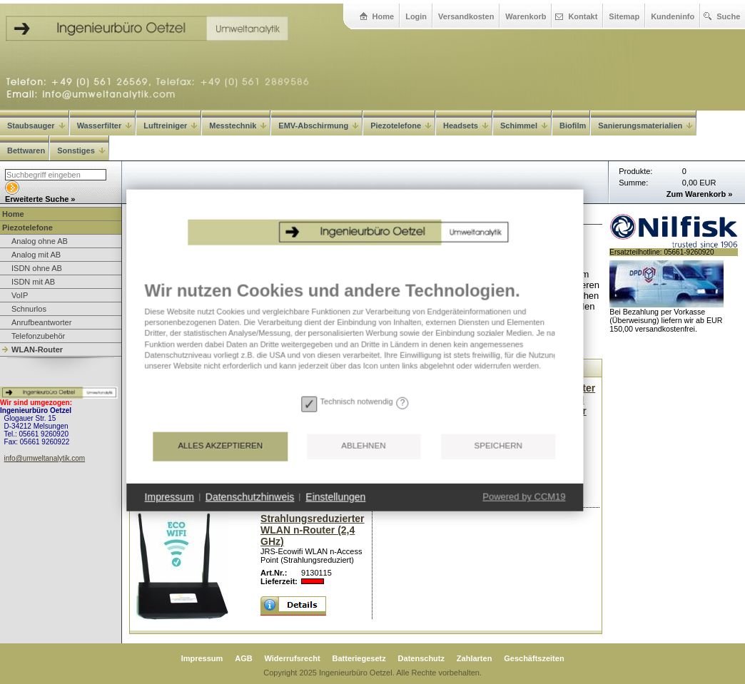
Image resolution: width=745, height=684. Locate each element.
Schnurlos (28, 309)
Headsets (465, 125)
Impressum (202, 658)
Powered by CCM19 (504, 529)
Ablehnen (344, 478)
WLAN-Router (37, 349)
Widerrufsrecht (292, 658)
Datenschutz (421, 658)
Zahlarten (474, 658)
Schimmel (523, 125)
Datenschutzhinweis (230, 529)
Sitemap (624, 16)
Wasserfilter (104, 125)
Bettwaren (26, 150)
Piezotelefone (400, 125)
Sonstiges (81, 150)
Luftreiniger (170, 125)
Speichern (478, 478)
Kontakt (582, 16)
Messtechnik (237, 125)
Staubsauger (36, 125)
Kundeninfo (672, 16)
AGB (243, 658)
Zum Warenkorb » (700, 194)
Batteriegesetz (359, 658)
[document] (335, 368)
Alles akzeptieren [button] (200, 478)
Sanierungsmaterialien (645, 125)
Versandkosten (466, 16)
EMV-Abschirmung (318, 125)
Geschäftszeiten (534, 658)
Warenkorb (525, 16)
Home (383, 16)
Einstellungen (316, 529)
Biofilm (572, 125)
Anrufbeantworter (41, 322)
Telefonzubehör (38, 336)
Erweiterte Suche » (40, 199)
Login (416, 16)
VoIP (19, 295)
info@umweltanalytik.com (45, 458)
